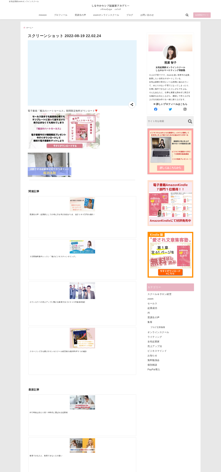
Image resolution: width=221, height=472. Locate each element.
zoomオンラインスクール (106, 16)
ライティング (155, 337)
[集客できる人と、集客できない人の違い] (68, 249)
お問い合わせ (147, 16)
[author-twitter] (170, 109)
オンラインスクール (158, 332)
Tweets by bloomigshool (96, 398)
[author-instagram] (185, 109)
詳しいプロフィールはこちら (170, 104)
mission (43, 16)
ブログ (129, 16)
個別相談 (152, 365)
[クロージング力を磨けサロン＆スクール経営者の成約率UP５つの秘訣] (122, 206)
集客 (150, 322)
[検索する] (190, 121)
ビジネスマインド (157, 351)
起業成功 (152, 308)
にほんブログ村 (150, 451)
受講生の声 (80, 16)
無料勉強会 (154, 360)
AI (149, 313)
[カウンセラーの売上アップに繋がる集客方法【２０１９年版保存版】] (95, 204)
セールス (152, 303)
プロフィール (61, 16)
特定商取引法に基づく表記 (97, 465)
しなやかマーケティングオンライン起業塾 (103, 469)
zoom (150, 299)
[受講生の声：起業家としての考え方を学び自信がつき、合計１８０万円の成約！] (41, 203)
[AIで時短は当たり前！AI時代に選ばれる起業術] (41, 249)
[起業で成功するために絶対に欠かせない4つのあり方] (95, 249)
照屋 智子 (170, 62)
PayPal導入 (154, 369)
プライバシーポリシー (126, 465)
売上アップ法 (155, 346)
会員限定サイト (202, 16)
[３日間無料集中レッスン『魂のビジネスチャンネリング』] (68, 203)
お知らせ (152, 355)
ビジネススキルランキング (155, 437)
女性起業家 (154, 341)
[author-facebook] (156, 109)
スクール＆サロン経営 (159, 294)
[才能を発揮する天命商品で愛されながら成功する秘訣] (122, 249)
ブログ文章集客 (157, 327)
